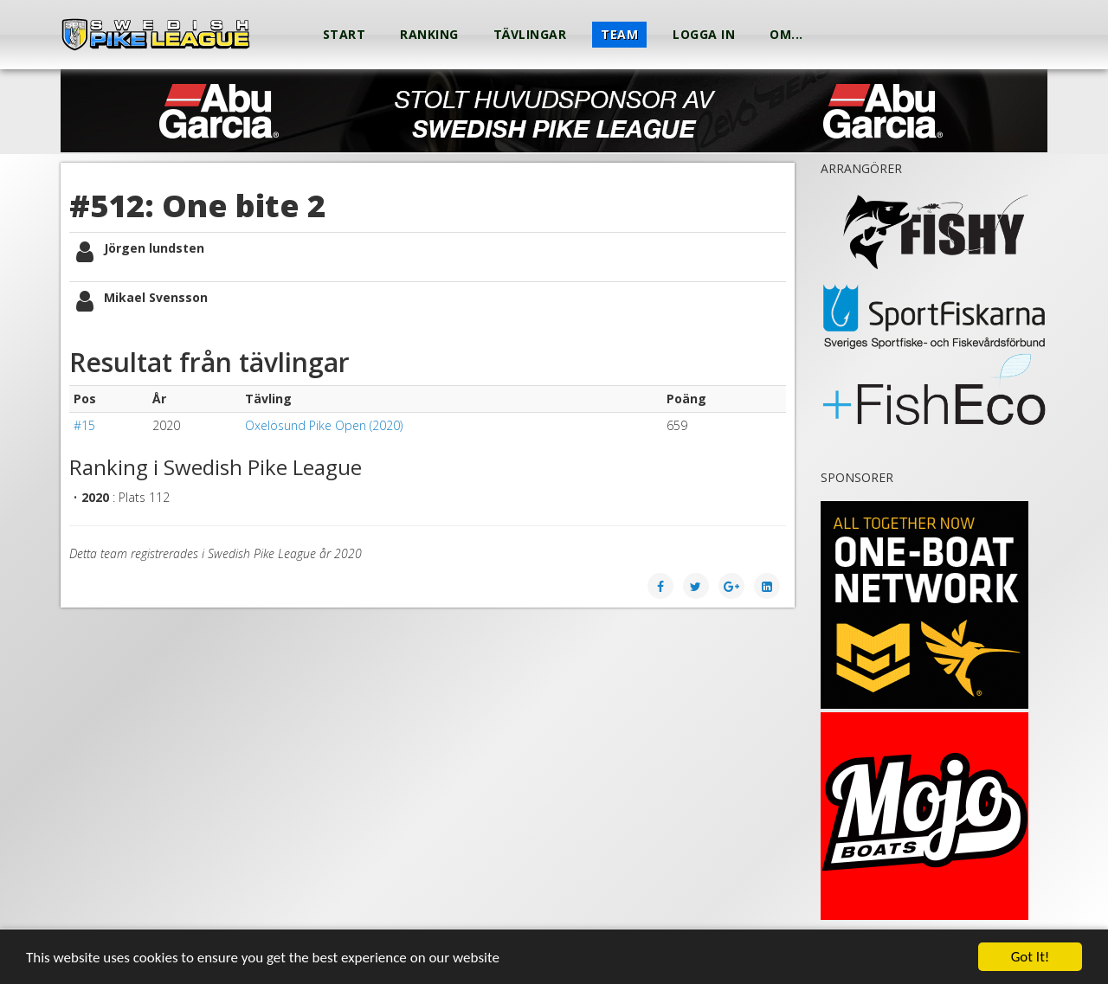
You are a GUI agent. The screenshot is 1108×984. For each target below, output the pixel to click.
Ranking (429, 34)
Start (344, 34)
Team (619, 34)
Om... (786, 34)
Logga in (704, 34)
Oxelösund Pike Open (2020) (324, 425)
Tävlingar (530, 34)
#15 (84, 425)
